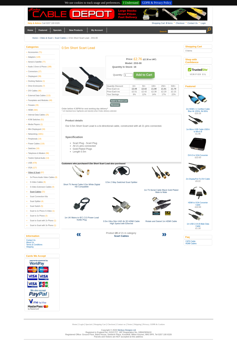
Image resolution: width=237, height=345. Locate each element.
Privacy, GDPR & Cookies (154, 324)
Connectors (33, 71)
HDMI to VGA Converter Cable (198, 204)
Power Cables (34, 144)
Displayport (32, 76)
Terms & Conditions (34, 245)
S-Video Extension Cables (40, 187)
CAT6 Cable (191, 241)
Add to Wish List (119, 101)
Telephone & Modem (36, 153)
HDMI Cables (191, 244)
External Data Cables (37, 96)
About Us (30, 242)
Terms (129, 324)
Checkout (180, 23)
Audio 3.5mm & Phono (37, 67)
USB (30, 163)
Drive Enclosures (35, 86)
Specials (57, 30)
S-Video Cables (36, 182)
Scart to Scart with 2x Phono (41, 221)
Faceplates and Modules (38, 100)
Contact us (121, 324)
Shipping (30, 247)
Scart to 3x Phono (37, 216)
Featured (43, 30)
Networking (32, 134)
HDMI (30, 110)
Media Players (34, 124)
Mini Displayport (34, 129)
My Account (97, 30)
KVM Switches (34, 120)
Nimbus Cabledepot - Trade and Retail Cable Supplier (117, 14)
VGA (30, 168)
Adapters (32, 57)
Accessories (33, 52)
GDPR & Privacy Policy (156, 2)
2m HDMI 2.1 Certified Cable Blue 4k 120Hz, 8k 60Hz (198, 110)
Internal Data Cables (36, 115)
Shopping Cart (100, 324)
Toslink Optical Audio (36, 158)
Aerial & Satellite (35, 62)
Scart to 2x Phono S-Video (41, 211)
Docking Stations (35, 81)
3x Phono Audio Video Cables (42, 177)
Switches (32, 148)
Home (30, 30)
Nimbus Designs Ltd (127, 330)
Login (203, 23)
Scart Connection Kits (39, 197)
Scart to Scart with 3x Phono (41, 225)
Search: (163, 31)
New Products (76, 30)
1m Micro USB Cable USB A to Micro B (198, 130)
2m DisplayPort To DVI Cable (198, 179)
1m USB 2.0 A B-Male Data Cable (198, 225)
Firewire (31, 105)
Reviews (115, 105)
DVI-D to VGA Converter (198, 155)
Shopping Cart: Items (162, 23)
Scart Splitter (35, 201)
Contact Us (193, 23)
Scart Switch (35, 206)
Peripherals (33, 139)
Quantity (117, 74)
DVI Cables (33, 91)
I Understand (130, 2)
